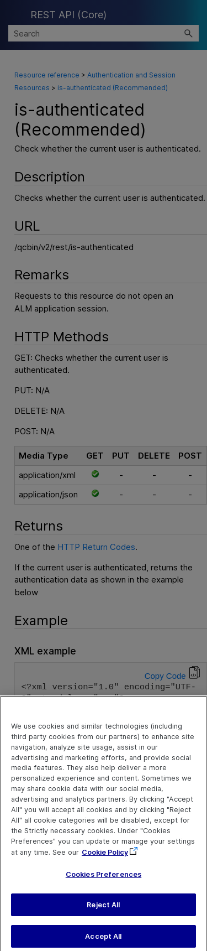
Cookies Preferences (103, 880)
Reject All (103, 911)
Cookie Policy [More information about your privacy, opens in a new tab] (105, 859)
